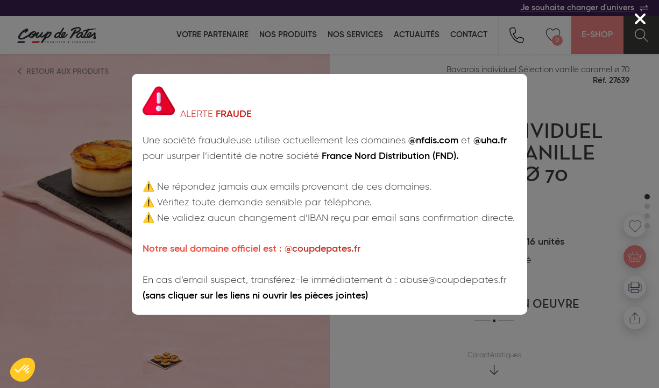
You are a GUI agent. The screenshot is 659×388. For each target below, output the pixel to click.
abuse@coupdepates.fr (453, 280)
